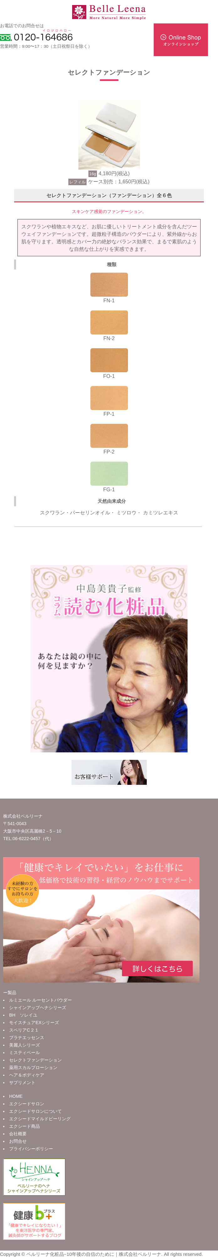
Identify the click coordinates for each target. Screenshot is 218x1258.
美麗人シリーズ (24, 1045)
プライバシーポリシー (31, 1148)
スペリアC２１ (24, 1030)
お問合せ (18, 1141)
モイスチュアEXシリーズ (34, 1022)
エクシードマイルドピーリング (40, 1118)
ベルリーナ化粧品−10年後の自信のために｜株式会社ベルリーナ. (94, 1254)
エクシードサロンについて (35, 1111)
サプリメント (22, 1082)
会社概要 (18, 1133)
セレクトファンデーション (35, 1059)
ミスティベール (24, 1052)
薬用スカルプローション (33, 1067)
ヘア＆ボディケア (26, 1074)
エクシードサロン (26, 1103)
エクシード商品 (24, 1126)
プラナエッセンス (26, 1037)
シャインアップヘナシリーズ (37, 1007)
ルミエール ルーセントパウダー (40, 1000)
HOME (16, 1096)
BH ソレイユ (23, 1015)
